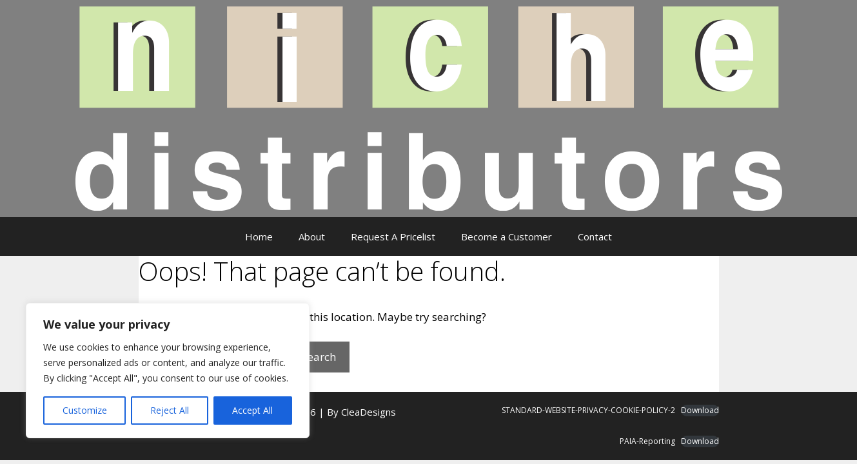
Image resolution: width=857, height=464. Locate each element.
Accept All (252, 410)
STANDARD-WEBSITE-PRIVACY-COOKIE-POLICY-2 (588, 410)
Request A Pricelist (393, 236)
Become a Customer (506, 236)
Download (700, 410)
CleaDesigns (368, 411)
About (312, 236)
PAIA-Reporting (647, 441)
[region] (168, 370)
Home (259, 236)
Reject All (169, 410)
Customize (85, 410)
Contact (595, 236)
